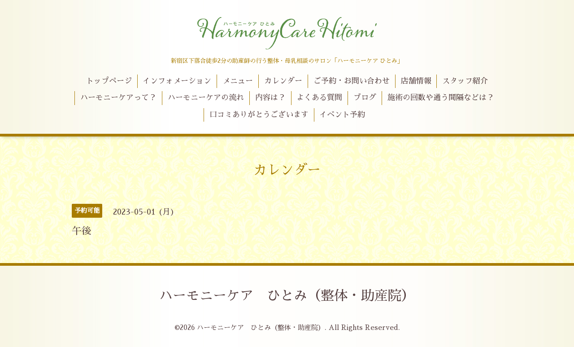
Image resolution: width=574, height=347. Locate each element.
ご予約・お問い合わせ (351, 81)
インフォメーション (177, 81)
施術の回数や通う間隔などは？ (440, 97)
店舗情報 (416, 81)
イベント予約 (342, 115)
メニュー (237, 81)
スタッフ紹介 (465, 81)
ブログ (364, 97)
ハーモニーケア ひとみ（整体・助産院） (287, 296)
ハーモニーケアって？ (118, 97)
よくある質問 (319, 97)
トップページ (109, 81)
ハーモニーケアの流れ (206, 97)
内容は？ (270, 97)
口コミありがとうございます (259, 115)
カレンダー (283, 81)
